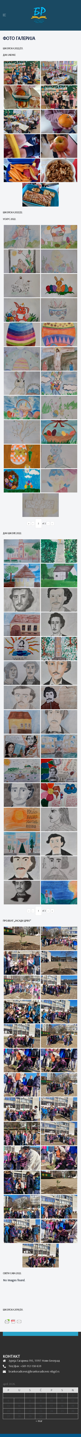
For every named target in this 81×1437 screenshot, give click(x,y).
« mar (39, 1421)
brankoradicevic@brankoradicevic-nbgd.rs (34, 1371)
